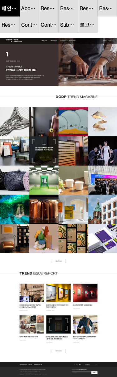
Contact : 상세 (50, 24)
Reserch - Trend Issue (11, 24)
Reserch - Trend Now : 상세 (69, 8)
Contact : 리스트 (30, 24)
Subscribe (69, 24)
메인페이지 (11, 8)
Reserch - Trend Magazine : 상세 (108, 8)
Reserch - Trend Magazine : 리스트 (89, 8)
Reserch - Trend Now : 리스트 (50, 8)
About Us (30, 8)
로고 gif (88, 24)
